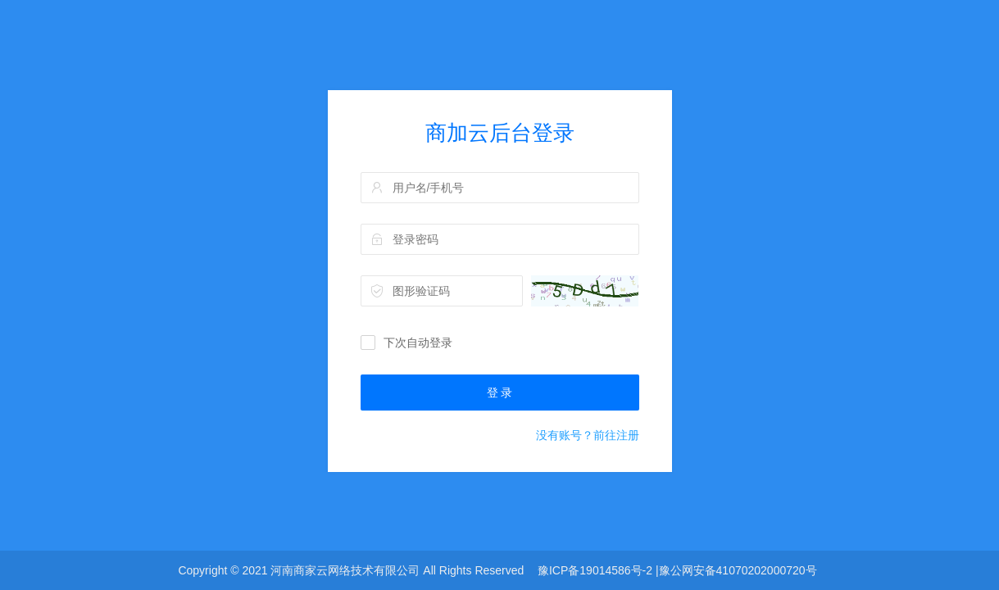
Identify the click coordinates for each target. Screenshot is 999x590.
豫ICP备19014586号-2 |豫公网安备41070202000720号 (677, 570)
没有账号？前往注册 (587, 435)
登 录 (500, 392)
